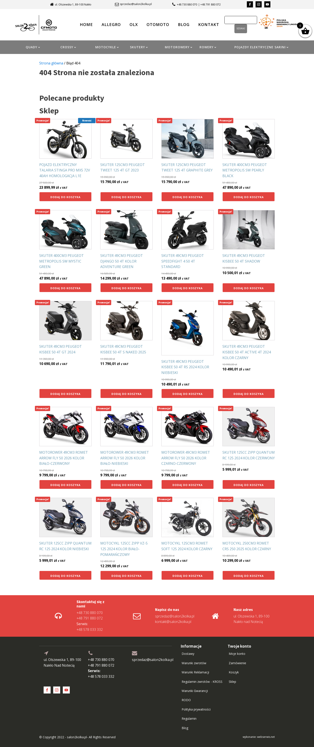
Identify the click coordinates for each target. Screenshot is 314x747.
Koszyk (234, 672)
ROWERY (208, 47)
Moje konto (237, 654)
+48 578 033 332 (90, 626)
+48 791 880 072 (90, 618)
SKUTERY (139, 47)
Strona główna (51, 63)
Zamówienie (237, 663)
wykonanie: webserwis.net (259, 737)
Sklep (232, 682)
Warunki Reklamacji (195, 672)
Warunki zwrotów (194, 663)
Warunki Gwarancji (195, 691)
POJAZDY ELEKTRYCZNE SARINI (261, 47)
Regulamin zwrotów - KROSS (202, 682)
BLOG (183, 24)
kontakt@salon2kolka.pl (173, 621)
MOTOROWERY (178, 47)
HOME (86, 24)
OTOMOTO (158, 24)
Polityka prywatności (196, 709)
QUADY (33, 47)
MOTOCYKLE (107, 47)
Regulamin (189, 718)
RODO (186, 700)
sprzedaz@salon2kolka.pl (136, 4)
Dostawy (188, 654)
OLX (134, 24)
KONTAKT (208, 24)
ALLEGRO (111, 24)
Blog (185, 728)
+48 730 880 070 (187, 4)
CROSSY (68, 47)
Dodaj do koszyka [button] (65, 197)
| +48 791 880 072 (209, 4)
